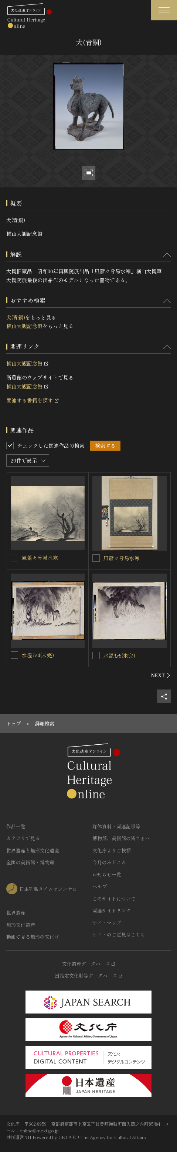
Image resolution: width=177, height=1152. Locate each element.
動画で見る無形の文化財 (32, 936)
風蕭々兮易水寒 (40, 557)
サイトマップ (106, 922)
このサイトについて (114, 898)
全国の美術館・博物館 (30, 862)
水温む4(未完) (38, 655)
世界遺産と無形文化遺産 (32, 850)
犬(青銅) (15, 317)
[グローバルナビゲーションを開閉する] (164, 10)
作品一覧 (15, 826)
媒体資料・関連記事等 (116, 826)
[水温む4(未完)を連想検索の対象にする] (14, 655)
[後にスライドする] (161, 675)
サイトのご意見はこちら (118, 934)
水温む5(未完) (119, 655)
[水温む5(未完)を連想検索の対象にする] (96, 655)
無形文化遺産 (20, 924)
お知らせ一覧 (106, 874)
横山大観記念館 (24, 326)
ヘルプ (99, 886)
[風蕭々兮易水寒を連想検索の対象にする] (14, 557)
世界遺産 (15, 912)
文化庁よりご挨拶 (111, 850)
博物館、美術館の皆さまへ (121, 838)
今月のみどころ (109, 862)
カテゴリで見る (23, 838)
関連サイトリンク (111, 910)
